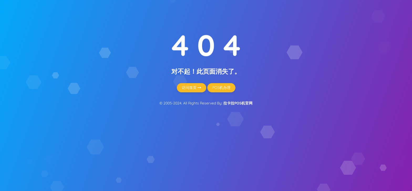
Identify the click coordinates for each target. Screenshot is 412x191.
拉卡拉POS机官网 (238, 103)
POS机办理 (221, 87)
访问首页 (191, 87)
